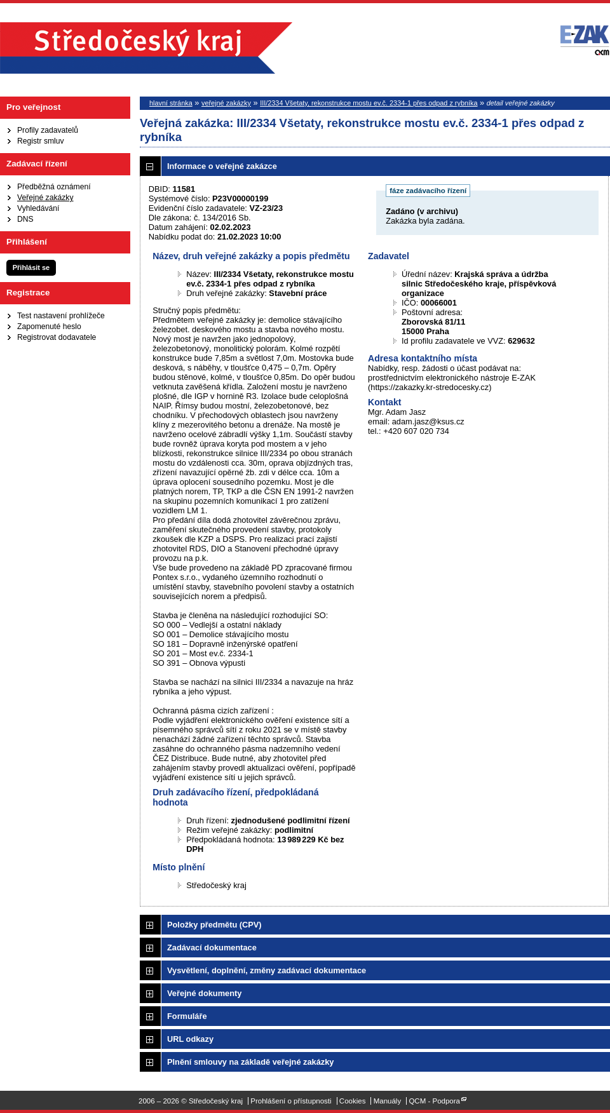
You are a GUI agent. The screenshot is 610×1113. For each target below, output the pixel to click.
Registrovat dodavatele (56, 337)
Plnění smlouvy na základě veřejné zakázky (250, 1062)
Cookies (352, 1101)
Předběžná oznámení (54, 186)
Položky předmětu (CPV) (214, 924)
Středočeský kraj (146, 48)
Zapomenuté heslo (49, 326)
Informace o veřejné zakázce (222, 166)
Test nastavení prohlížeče (61, 315)
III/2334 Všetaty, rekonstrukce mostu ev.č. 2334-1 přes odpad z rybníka (368, 103)
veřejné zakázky (226, 103)
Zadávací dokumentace (212, 947)
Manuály (388, 1101)
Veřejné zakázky (45, 197)
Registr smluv (40, 141)
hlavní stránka (171, 103)
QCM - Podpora (434, 1101)
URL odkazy (190, 1039)
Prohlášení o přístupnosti (290, 1101)
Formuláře (187, 1016)
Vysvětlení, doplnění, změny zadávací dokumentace (266, 970)
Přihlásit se (31, 267)
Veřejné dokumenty (204, 993)
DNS (25, 219)
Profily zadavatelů (47, 130)
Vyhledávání (38, 208)
